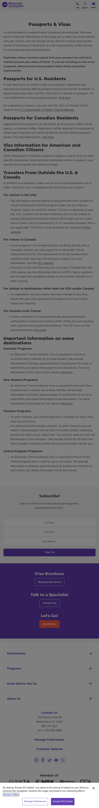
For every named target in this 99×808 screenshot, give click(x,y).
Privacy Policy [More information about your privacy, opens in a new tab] (11, 797)
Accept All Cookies (63, 804)
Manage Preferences (35, 804)
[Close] (93, 790)
